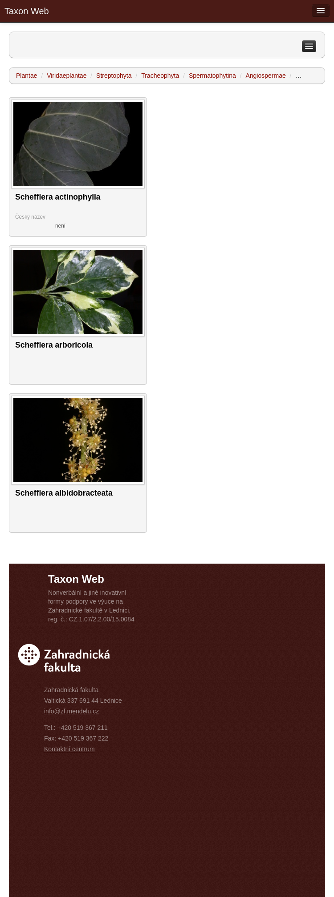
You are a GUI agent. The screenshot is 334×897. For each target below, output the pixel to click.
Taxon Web (26, 11)
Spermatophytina (212, 75)
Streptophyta (113, 75)
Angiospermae (265, 75)
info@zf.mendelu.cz (71, 711)
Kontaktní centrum (69, 749)
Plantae (26, 75)
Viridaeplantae (66, 75)
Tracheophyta (160, 75)
